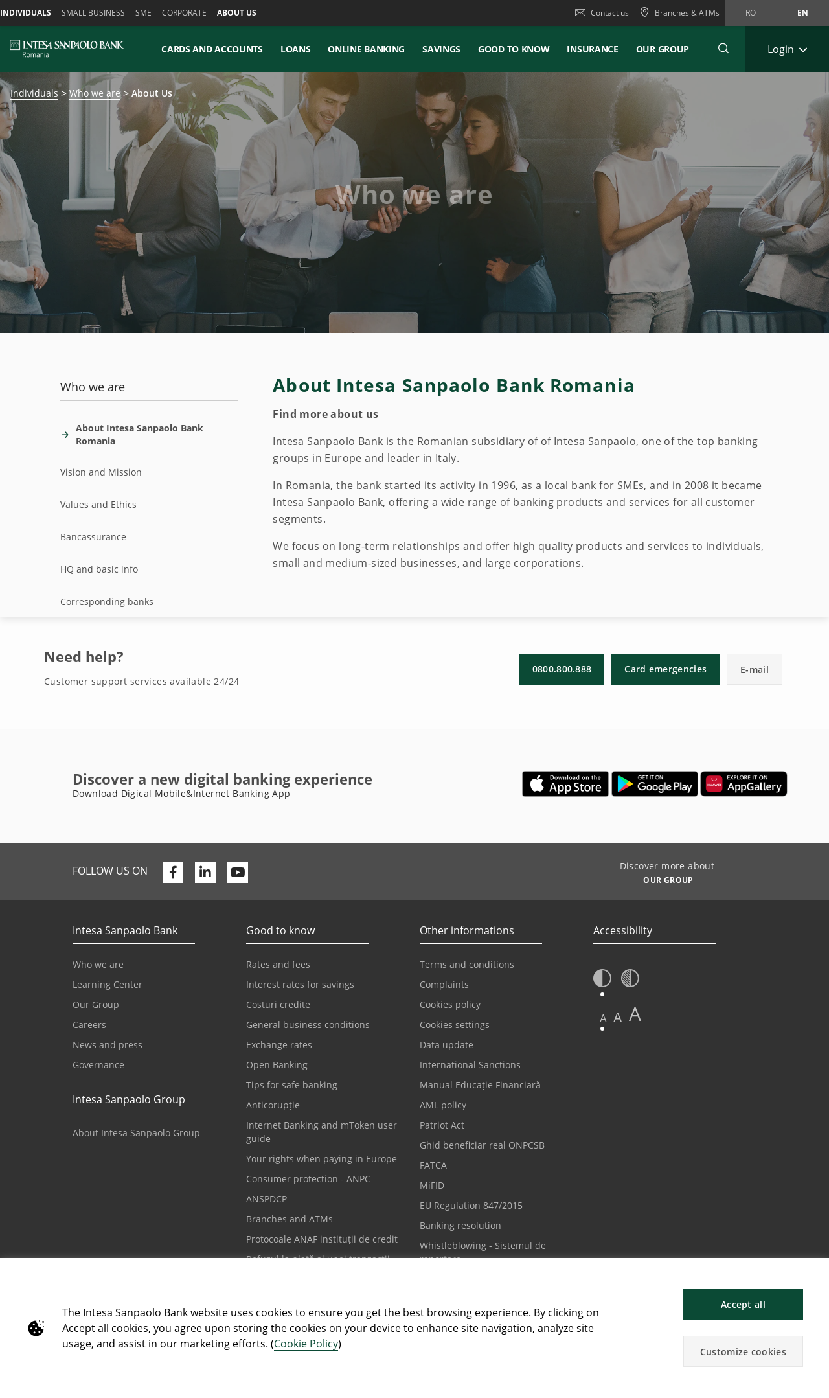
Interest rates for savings (300, 984)
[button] (813, 1274)
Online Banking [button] (366, 49)
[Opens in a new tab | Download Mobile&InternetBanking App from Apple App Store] (565, 784)
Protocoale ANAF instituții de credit (322, 1239)
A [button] (603, 1018)
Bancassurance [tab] (93, 537)
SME (143, 12)
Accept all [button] (743, 1304)
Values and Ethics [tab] (98, 504)
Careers (89, 1024)
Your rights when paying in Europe (321, 1158)
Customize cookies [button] (743, 1352)
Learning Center (107, 984)
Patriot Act (442, 1125)
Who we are (94, 93)
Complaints (444, 984)
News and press (107, 1044)
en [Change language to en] (802, 12)
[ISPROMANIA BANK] (67, 48)
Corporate (184, 12)
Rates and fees (278, 964)
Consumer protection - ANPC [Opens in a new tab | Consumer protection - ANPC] (308, 1179)
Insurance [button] (592, 49)
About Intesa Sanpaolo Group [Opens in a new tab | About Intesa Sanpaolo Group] (136, 1133)
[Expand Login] (787, 49)
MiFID (432, 1185)
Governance (98, 1065)
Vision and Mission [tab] (101, 472)
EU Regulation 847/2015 (471, 1205)
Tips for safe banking (291, 1085)
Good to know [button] (513, 49)
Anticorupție (273, 1105)
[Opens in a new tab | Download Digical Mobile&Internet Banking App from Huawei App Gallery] (744, 784)
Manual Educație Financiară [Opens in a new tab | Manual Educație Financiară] (480, 1085)
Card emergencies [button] (665, 669)
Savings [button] (441, 49)
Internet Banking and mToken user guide (321, 1132)
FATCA (433, 1165)
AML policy (443, 1105)
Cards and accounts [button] (212, 49)
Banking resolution (460, 1225)
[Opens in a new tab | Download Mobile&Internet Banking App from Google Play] (655, 784)
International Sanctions (470, 1065)
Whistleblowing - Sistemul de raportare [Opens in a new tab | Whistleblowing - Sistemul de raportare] (483, 1252)
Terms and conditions (467, 964)
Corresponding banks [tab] (106, 601)
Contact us (602, 12)
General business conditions (308, 1024)
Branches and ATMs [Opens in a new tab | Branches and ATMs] (289, 1219)
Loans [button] (295, 49)
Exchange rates (279, 1044)
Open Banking (277, 1065)
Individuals (34, 93)
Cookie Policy (306, 1343)
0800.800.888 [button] (562, 669)
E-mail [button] (754, 669)
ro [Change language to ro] (750, 12)
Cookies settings (455, 1024)
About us (236, 12)
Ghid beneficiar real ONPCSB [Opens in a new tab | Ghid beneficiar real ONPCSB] (482, 1145)
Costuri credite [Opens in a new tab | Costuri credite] (278, 1004)
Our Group (662, 49)
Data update (446, 1044)
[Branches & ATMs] (679, 13)
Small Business (93, 12)
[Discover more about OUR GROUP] (663, 881)
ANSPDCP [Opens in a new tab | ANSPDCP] (266, 1199)
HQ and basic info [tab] (99, 569)
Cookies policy (450, 1004)
